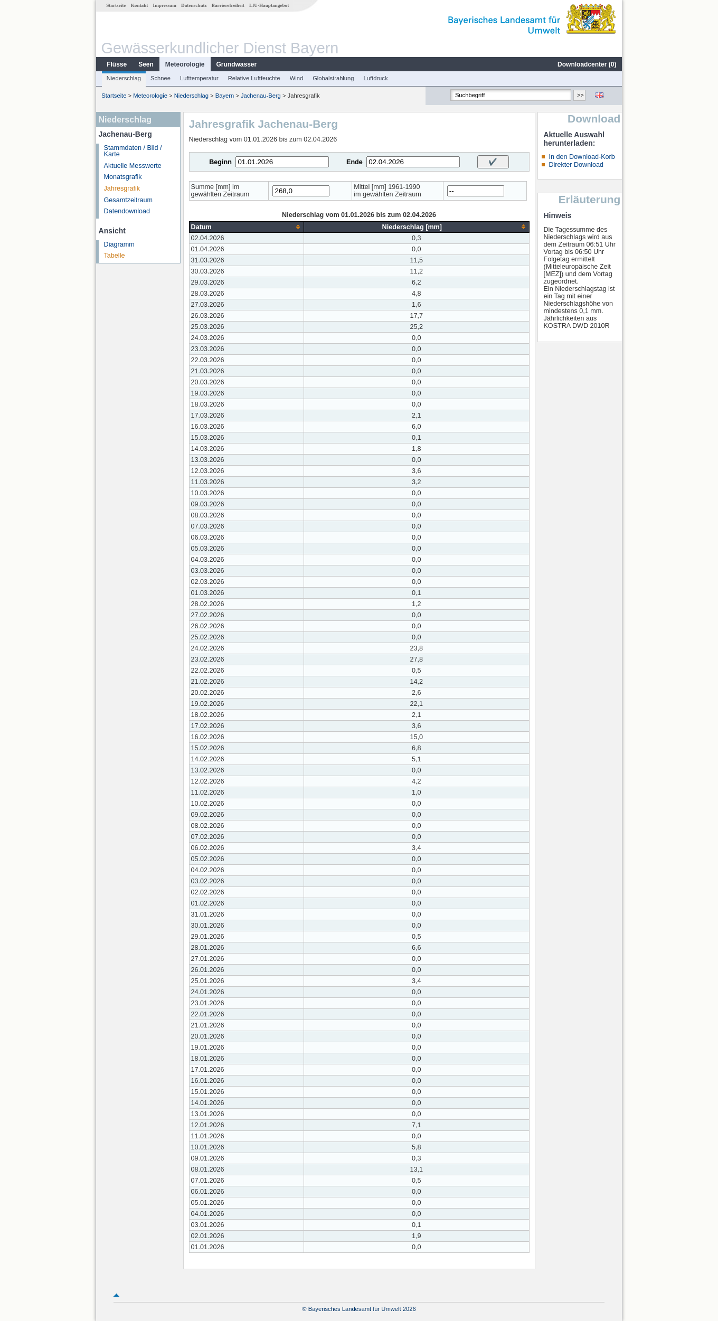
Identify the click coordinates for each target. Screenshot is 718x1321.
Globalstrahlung (333, 78)
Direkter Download (576, 164)
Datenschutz (194, 5)
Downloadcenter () (587, 64)
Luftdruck (376, 78)
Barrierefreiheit (228, 5)
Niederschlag (124, 78)
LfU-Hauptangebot (269, 5)
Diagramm (119, 244)
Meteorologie (185, 64)
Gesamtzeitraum (128, 200)
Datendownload (127, 211)
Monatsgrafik (123, 177)
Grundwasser (236, 64)
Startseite (116, 5)
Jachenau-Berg (261, 95)
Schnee (160, 78)
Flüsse (117, 64)
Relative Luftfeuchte (254, 78)
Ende (354, 162)
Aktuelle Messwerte (133, 165)
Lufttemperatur (199, 78)
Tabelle (114, 255)
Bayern (224, 95)
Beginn (220, 162)
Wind (297, 78)
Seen (146, 64)
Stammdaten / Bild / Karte (133, 151)
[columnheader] (246, 226)
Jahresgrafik (122, 188)
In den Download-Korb (582, 157)
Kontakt (139, 5)
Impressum (164, 5)
